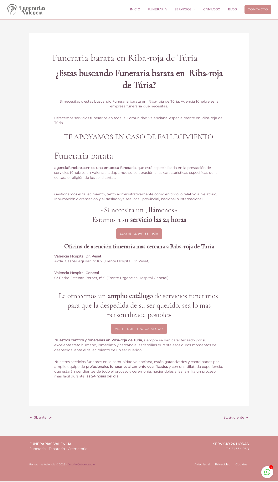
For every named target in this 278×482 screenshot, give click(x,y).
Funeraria (162, 9)
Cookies (242, 465)
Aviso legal (206, 465)
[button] (258, 9)
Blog (233, 9)
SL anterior (41, 417)
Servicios (186, 9)
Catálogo (214, 9)
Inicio (142, 9)
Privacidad (225, 465)
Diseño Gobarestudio (82, 465)
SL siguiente (235, 417)
